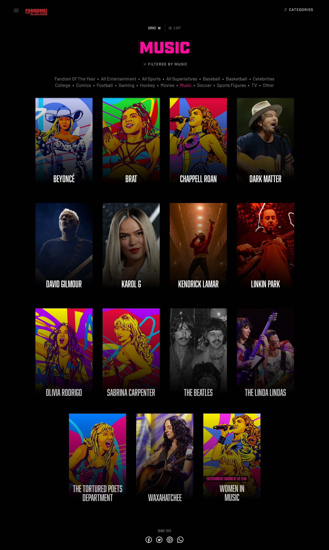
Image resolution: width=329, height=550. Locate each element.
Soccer (204, 85)
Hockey (147, 85)
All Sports (151, 78)
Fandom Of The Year (75, 78)
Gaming (126, 85)
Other (268, 85)
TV (254, 85)
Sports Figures (231, 85)
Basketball (236, 78)
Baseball (211, 78)
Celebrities (263, 78)
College (62, 85)
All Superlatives (181, 78)
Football (105, 85)
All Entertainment (118, 78)
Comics (83, 85)
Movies (167, 85)
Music (185, 85)
